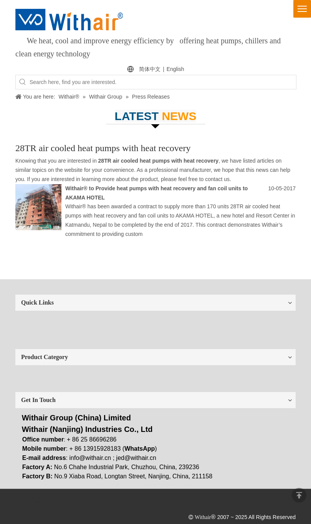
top (299, 495)
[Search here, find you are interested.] (163, 82)
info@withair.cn (90, 458)
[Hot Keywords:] (23, 82)
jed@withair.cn (136, 458)
